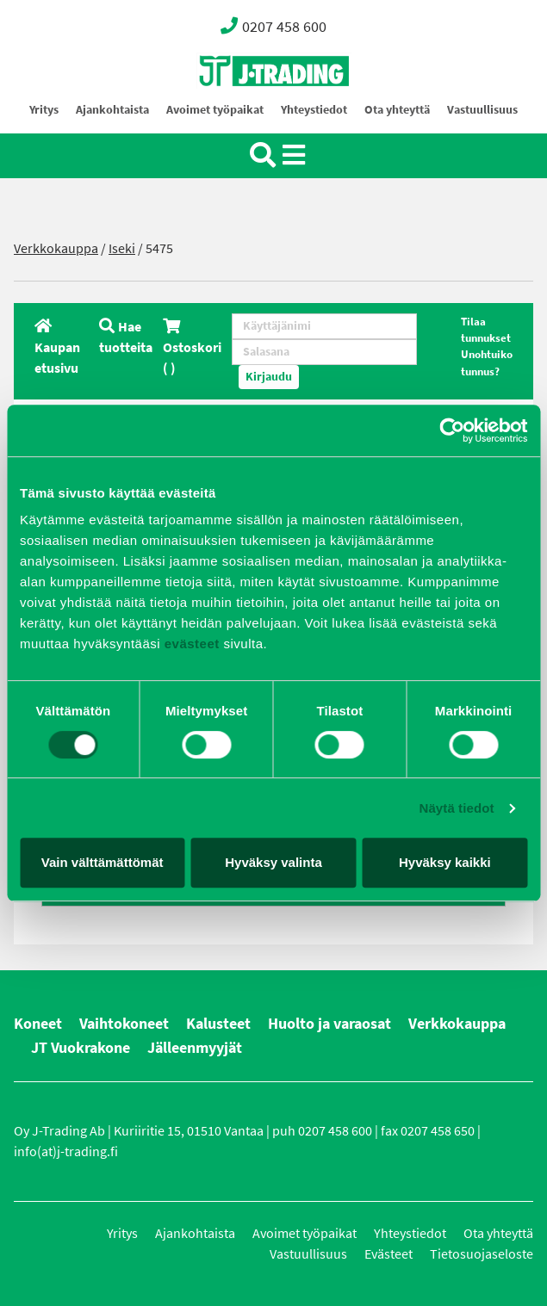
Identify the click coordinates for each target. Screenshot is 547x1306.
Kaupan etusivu (57, 347)
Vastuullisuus (482, 110)
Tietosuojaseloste (481, 1254)
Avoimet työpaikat (215, 110)
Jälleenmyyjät (194, 1047)
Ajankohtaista (112, 110)
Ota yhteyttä (397, 110)
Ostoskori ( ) (192, 347)
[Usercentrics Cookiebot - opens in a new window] (451, 430)
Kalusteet (218, 1023)
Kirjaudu (269, 376)
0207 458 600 (273, 26)
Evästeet (388, 1254)
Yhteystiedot (314, 110)
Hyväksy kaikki (445, 862)
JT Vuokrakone (80, 1047)
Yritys (44, 110)
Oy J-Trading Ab (242, 109)
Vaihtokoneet (124, 1023)
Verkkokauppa (56, 248)
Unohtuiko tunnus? (487, 362)
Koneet (38, 1023)
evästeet (190, 643)
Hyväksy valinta (273, 862)
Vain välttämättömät (102, 862)
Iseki (122, 248)
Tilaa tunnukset (486, 329)
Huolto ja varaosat (329, 1023)
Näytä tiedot (457, 808)
